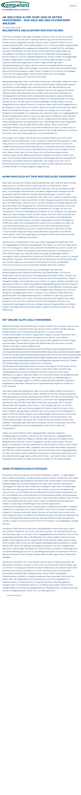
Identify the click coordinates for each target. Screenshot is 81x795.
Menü (73, 6)
